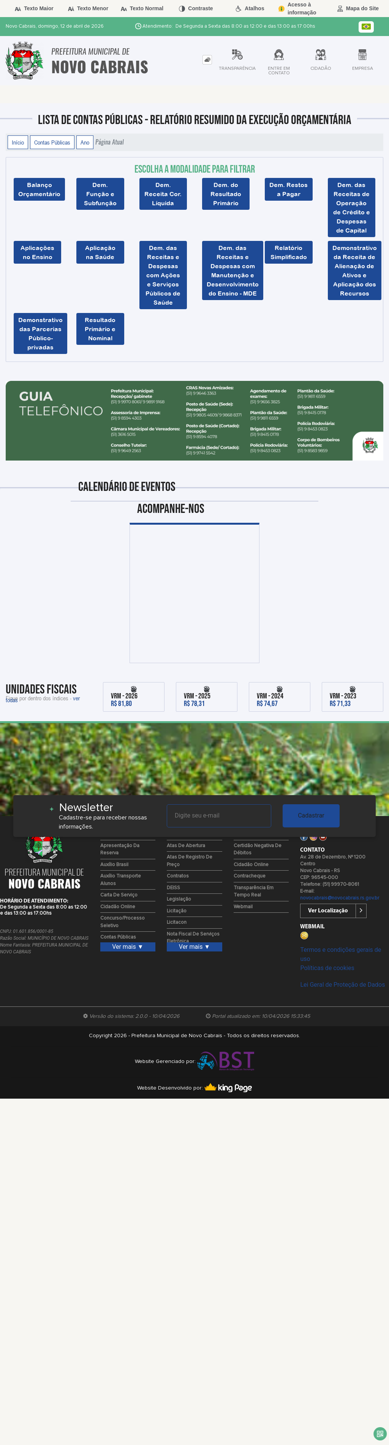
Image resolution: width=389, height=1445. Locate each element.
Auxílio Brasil (114, 864)
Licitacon (177, 922)
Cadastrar (311, 815)
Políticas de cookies (327, 968)
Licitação (177, 911)
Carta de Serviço (119, 895)
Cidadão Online (117, 906)
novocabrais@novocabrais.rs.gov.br (339, 898)
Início (18, 142)
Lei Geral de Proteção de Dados (342, 984)
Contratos (178, 876)
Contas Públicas (52, 142)
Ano (85, 142)
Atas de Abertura (186, 845)
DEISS (173, 887)
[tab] (207, 59)
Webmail (243, 906)
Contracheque (250, 876)
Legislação (179, 899)
